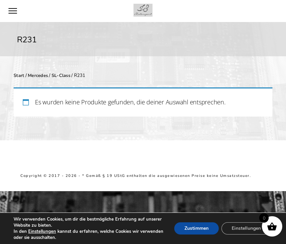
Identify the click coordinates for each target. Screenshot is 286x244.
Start (19, 76)
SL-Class (61, 76)
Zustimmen (196, 228)
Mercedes (38, 76)
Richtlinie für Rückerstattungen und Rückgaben (103, 180)
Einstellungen (42, 231)
